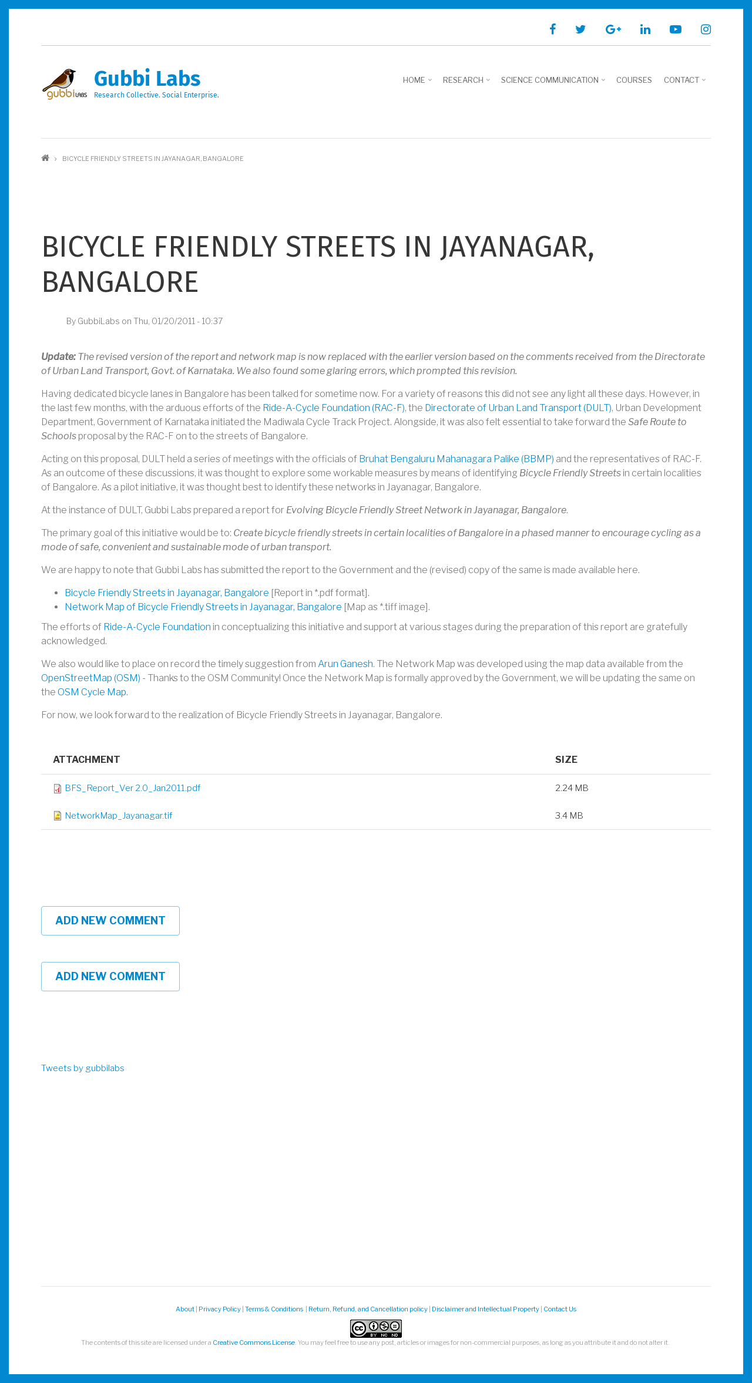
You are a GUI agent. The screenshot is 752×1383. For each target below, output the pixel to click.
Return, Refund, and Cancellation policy (368, 1309)
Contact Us (559, 1309)
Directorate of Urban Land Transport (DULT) (518, 407)
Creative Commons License (254, 1342)
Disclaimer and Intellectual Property (485, 1309)
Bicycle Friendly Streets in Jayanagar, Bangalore (167, 592)
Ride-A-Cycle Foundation (157, 626)
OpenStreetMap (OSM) (90, 678)
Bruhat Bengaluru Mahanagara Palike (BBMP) (456, 459)
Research (467, 84)
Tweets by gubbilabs (83, 1068)
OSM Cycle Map (92, 692)
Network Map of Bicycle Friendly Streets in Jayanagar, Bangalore (203, 607)
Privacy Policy (220, 1309)
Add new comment (110, 920)
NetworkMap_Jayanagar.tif (118, 815)
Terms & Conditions (274, 1309)
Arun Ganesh (345, 663)
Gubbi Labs (147, 79)
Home (418, 84)
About (185, 1309)
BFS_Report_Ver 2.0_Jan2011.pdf (132, 788)
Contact (686, 84)
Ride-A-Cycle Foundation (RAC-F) (334, 407)
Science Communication (554, 84)
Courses (634, 80)
